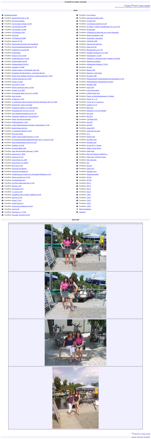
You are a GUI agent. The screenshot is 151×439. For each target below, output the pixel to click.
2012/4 (89, 186)
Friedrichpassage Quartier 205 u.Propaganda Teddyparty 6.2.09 (31, 174)
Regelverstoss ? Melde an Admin (141, 433)
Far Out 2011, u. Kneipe (94, 145)
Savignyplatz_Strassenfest (95, 38)
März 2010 (90, 108)
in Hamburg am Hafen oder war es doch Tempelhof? (103, 32)
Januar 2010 (90, 87)
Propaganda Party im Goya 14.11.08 (23, 110)
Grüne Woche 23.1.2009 (19, 160)
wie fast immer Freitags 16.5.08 (22, 24)
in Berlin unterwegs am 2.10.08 (21, 79)
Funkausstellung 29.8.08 (19, 61)
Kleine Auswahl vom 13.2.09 (21, 177)
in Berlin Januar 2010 (93, 93)
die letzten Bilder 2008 (19, 148)
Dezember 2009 (91, 84)
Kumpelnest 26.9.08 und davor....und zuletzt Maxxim (28, 73)
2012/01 (89, 177)
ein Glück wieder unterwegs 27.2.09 (23, 183)
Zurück (127, 5)
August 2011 (90, 168)
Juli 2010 (89, 125)
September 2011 (92, 171)
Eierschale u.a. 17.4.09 (19, 212)
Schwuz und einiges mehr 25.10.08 (23, 87)
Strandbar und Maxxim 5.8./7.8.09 (97, 53)
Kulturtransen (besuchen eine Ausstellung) (25, 44)
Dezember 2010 (91, 142)
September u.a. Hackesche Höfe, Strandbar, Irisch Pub (103, 58)
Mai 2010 (90, 116)
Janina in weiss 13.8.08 (19, 55)
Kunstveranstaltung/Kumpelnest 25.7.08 (24, 47)
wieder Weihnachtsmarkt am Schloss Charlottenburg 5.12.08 (30, 125)
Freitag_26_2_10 (92, 99)
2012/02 (89, 180)
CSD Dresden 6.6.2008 (19, 27)
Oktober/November (93, 174)
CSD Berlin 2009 (92, 41)
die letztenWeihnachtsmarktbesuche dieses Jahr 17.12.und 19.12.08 (32, 139)
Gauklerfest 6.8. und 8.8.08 (20, 50)
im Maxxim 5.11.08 (18, 99)
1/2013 (89, 194)
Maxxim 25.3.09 (17, 197)
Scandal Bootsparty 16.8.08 (20, 58)
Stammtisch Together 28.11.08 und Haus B (25, 116)
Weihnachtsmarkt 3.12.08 (20, 122)
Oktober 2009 (91, 70)
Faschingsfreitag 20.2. (19, 180)
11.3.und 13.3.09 (17, 192)
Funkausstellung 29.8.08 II (20, 64)
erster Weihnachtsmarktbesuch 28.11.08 (24, 113)
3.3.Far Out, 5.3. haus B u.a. (95, 102)
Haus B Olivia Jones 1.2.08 (20, 18)
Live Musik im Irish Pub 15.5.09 (97, 24)
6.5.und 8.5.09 (91, 21)
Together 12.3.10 (92, 105)
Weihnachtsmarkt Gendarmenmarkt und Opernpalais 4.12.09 (105, 79)
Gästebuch (82, 212)
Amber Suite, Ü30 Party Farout (96, 157)
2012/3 (89, 183)
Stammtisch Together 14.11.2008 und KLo (25, 108)
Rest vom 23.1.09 (17, 166)
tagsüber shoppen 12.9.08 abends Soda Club (25, 70)
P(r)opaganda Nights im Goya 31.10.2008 (25, 93)
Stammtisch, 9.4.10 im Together (96, 110)
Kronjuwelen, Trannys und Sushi (22, 105)
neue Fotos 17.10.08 (18, 84)
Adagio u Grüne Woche (93, 148)
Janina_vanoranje (144, 5)
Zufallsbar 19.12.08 (18, 145)
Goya (88, 134)
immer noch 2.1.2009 (18, 154)
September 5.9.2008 (18, 67)
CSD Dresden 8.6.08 (18, 32)
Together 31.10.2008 (18, 90)
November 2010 (92, 139)
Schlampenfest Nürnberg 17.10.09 (97, 64)
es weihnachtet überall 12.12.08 (21, 131)
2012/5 (89, 189)
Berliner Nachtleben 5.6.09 (95, 35)
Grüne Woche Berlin (93, 90)
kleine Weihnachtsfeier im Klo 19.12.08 (24, 142)
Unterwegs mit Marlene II (20, 171)
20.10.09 (89, 67)
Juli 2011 (89, 166)
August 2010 (90, 128)
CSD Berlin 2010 (92, 119)
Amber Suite (90, 151)
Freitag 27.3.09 (16, 200)
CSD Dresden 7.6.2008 (19, 29)
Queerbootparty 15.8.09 (94, 55)
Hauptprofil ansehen (10, 15)
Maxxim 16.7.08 (17, 41)
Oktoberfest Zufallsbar (94, 61)
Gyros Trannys (91, 15)
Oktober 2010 (91, 137)
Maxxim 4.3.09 (16, 186)
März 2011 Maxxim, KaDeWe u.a (97, 154)
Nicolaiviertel (91, 29)
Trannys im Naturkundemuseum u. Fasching (100, 96)
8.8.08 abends (16, 53)
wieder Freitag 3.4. (18, 203)
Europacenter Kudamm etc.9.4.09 (22, 206)
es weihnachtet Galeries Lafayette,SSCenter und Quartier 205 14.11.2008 (34, 102)
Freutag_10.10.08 (17, 82)
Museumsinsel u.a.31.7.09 (95, 50)
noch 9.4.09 (15, 209)
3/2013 (89, 200)
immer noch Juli (92, 47)
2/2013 (89, 197)
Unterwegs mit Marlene (19, 168)
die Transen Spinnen (18, 21)
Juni (88, 163)
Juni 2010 (90, 122)
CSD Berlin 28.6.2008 (19, 38)
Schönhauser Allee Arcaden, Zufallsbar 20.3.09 (26, 194)
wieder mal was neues (93, 131)
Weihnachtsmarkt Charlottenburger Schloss (100, 82)
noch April (90, 113)
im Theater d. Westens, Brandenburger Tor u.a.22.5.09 (103, 27)
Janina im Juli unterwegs (94, 44)
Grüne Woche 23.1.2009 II (20, 163)
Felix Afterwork (91, 160)
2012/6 (89, 192)
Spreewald (15, 35)
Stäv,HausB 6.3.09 (17, 189)
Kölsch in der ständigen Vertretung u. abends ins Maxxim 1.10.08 (32, 76)
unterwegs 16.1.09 (17, 157)
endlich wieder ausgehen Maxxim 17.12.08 (25, 137)
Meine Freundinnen (85, 209)
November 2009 (92, 76)
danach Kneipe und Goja (19, 128)
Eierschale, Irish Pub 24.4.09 (21, 215)
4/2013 (89, 203)
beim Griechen (16, 96)
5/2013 (89, 206)
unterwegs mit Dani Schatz (95, 18)
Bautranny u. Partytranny (94, 73)
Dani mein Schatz (17, 134)
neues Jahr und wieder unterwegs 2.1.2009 (25, 151)
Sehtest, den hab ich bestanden (21, 119)
